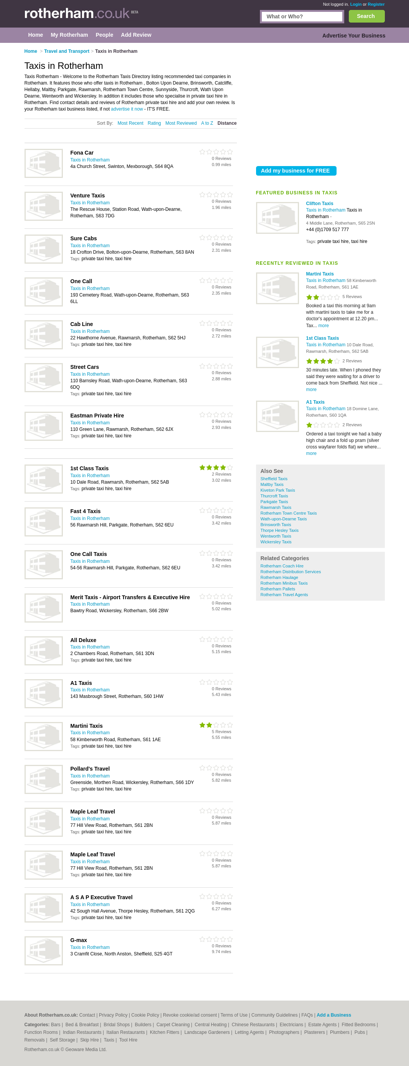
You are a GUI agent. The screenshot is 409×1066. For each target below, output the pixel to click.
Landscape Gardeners (207, 1032)
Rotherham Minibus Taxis (284, 583)
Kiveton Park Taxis (278, 490)
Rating (154, 123)
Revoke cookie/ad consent (190, 1015)
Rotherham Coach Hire (282, 566)
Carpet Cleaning (173, 1024)
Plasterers (315, 1032)
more (324, 325)
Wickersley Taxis (276, 542)
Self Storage (63, 1040)
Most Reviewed (181, 123)
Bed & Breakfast (83, 1024)
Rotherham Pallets (278, 589)
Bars (56, 1024)
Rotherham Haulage (279, 577)
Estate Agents (323, 1024)
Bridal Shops (117, 1024)
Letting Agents (250, 1032)
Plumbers (340, 1032)
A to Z (207, 123)
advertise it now (127, 109)
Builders (144, 1024)
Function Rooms (42, 1032)
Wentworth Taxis (276, 536)
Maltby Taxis (272, 484)
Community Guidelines (274, 1015)
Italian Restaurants (126, 1032)
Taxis (110, 1040)
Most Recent (130, 123)
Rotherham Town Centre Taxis (289, 513)
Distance (227, 123)
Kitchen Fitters (165, 1032)
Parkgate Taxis (274, 501)
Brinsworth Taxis (276, 524)
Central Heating (211, 1024)
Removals (35, 1040)
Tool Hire (128, 1040)
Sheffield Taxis (274, 478)
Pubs (360, 1032)
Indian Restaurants (83, 1032)
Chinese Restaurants (254, 1024)
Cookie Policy (145, 1015)
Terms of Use (234, 1015)
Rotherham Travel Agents (284, 594)
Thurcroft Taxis (274, 496)
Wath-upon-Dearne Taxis (284, 519)
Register (376, 4)
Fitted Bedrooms (359, 1024)
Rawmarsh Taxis (276, 507)
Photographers (285, 1032)
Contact (87, 1015)
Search (366, 16)
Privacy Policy (113, 1015)
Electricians (292, 1024)
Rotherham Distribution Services (291, 571)
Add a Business (334, 1015)
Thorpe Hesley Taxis (280, 530)
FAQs (307, 1015)
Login (356, 4)
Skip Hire (90, 1040)
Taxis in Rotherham (326, 210)
